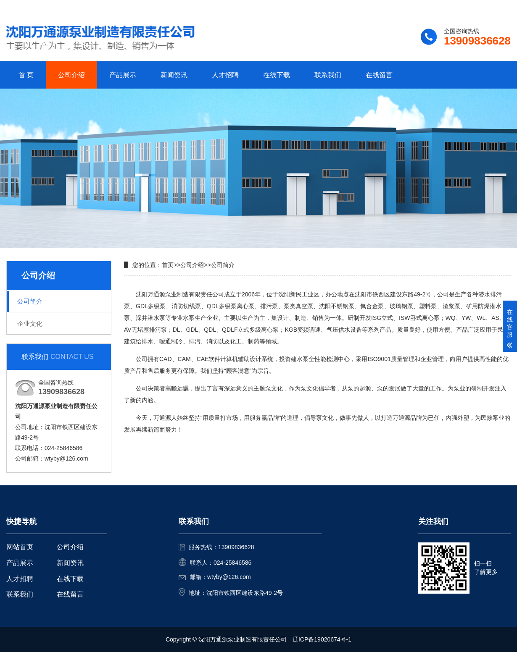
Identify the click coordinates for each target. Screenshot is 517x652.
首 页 (26, 75)
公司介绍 (71, 75)
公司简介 (29, 301)
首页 (168, 265)
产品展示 (122, 75)
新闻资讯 (174, 75)
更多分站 (499, 7)
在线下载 (276, 75)
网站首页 (19, 546)
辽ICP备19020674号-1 (322, 639)
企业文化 (29, 323)
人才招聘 (225, 75)
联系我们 (458, 7)
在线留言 (379, 75)
